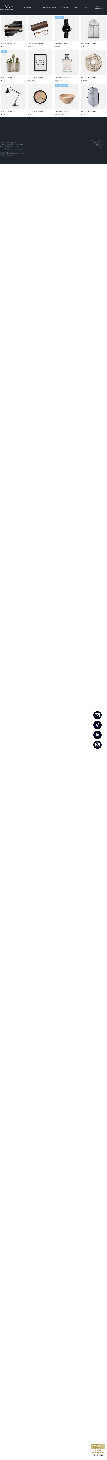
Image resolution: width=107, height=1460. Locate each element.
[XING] (97, 725)
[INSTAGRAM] (97, 744)
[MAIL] (97, 715)
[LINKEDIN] (97, 734)
